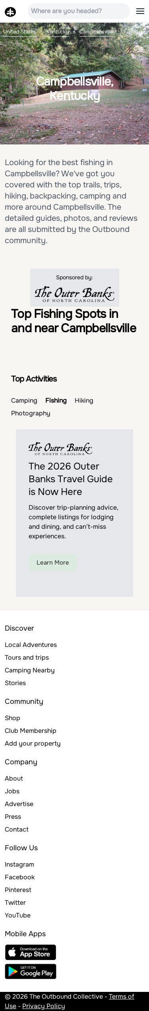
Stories (15, 683)
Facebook (20, 877)
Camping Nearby (30, 670)
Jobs (12, 791)
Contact (17, 829)
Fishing (56, 400)
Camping (24, 400)
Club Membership (30, 731)
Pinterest (18, 890)
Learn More (53, 563)
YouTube (18, 915)
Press (13, 816)
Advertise (19, 804)
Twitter (15, 902)
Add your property (33, 743)
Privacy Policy (43, 1006)
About (14, 778)
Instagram (19, 864)
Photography (30, 413)
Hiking (84, 400)
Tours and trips (27, 657)
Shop (12, 718)
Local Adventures (31, 645)
